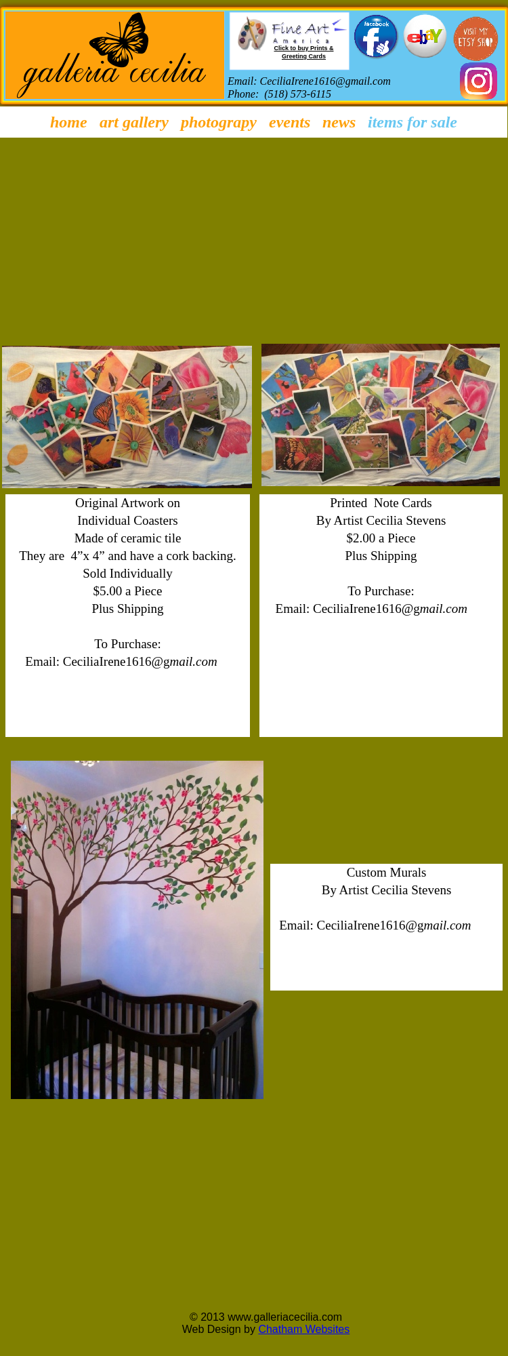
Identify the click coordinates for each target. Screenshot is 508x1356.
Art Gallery (134, 122)
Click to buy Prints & (303, 48)
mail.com (193, 661)
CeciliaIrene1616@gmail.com (325, 81)
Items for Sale (412, 122)
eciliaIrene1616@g (120, 661)
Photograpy (219, 122)
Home (68, 122)
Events (289, 122)
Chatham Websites (304, 1329)
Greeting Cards (304, 56)
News (339, 122)
